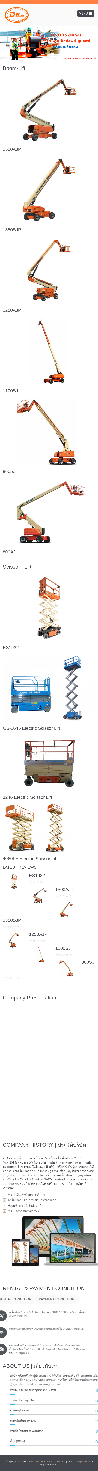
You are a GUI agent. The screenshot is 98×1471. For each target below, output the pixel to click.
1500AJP (12, 149)
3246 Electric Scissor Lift (27, 797)
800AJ (9, 551)
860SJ (9, 471)
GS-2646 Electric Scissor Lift (31, 728)
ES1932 (11, 647)
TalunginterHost (82, 1461)
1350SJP (12, 229)
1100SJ (10, 390)
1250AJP (12, 310)
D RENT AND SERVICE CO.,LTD (43, 1461)
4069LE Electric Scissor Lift (30, 858)
